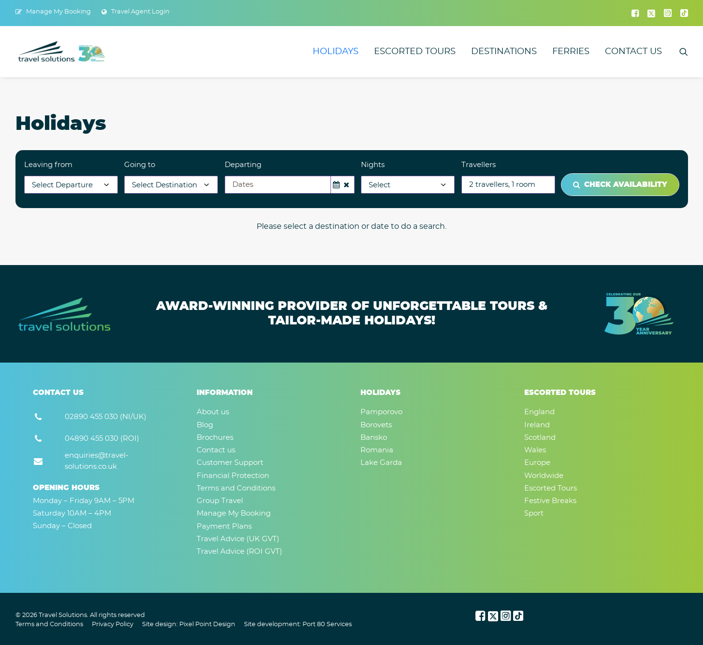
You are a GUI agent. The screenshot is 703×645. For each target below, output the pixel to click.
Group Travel (220, 501)
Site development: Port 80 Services (298, 624)
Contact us (633, 51)
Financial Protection (233, 475)
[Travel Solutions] (62, 52)
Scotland (540, 437)
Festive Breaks (550, 501)
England (539, 412)
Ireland (537, 425)
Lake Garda (381, 462)
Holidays (336, 51)
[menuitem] (53, 12)
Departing (243, 164)
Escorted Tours (415, 51)
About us (213, 412)
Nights (373, 164)
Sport (534, 513)
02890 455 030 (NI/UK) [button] (105, 417)
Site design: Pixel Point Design (188, 624)
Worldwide (543, 475)
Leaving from (48, 164)
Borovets (376, 425)
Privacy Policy (112, 624)
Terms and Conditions (236, 488)
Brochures (215, 437)
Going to (139, 164)
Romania (376, 450)
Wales (535, 450)
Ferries (570, 51)
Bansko (373, 437)
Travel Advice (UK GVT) (238, 539)
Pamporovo (381, 412)
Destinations (504, 51)
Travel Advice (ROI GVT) (239, 551)
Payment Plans (224, 526)
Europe (537, 462)
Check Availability (620, 184)
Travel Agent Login (140, 12)
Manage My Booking (58, 12)
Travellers (478, 164)
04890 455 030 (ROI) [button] (102, 438)
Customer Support (230, 462)
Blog (205, 425)
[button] (635, 13)
